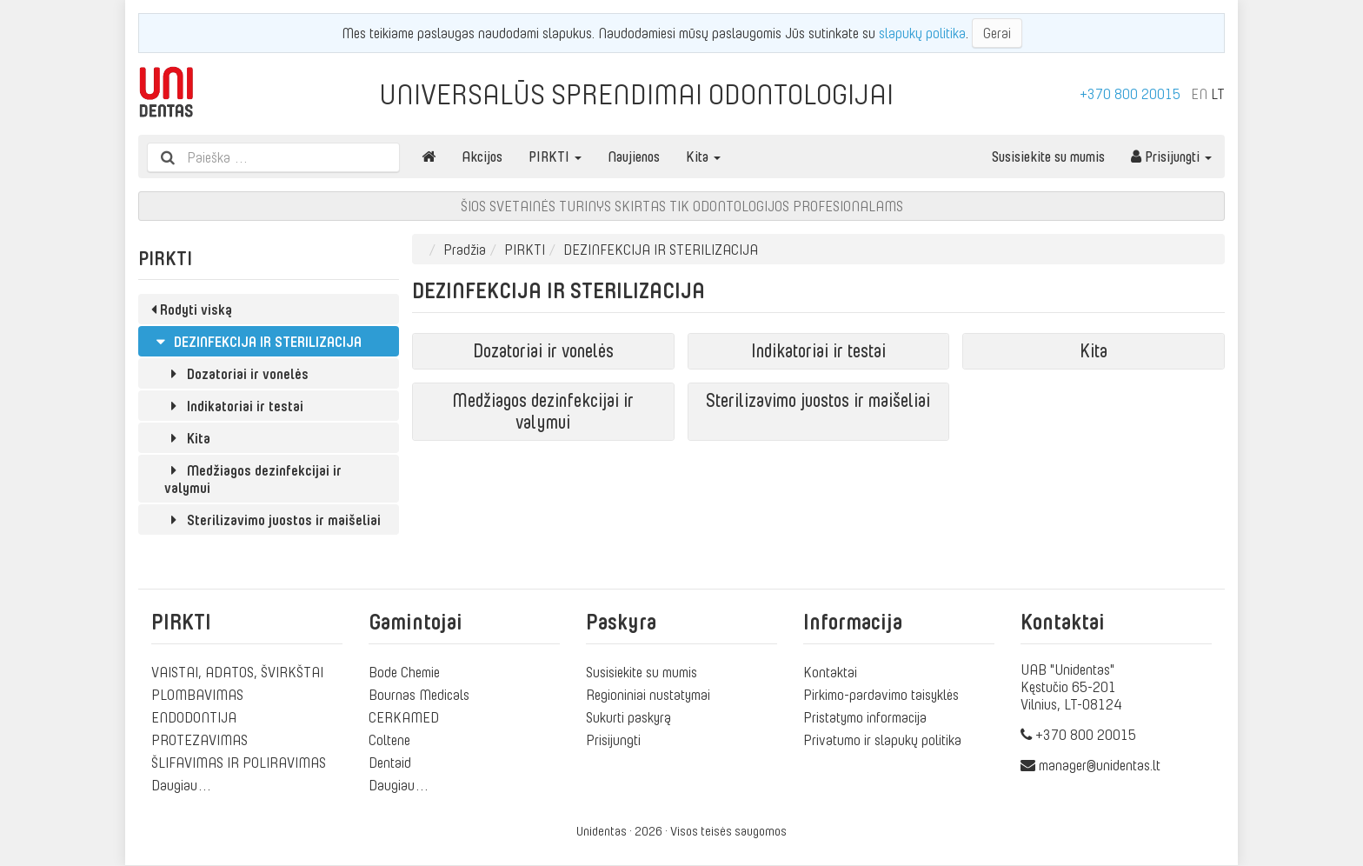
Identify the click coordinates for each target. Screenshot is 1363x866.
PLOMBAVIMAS (197, 694)
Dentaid (390, 762)
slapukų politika (922, 33)
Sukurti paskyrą (628, 717)
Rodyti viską (191, 309)
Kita (703, 156)
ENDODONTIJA (193, 717)
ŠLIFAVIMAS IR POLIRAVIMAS (238, 762)
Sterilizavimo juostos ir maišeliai (272, 520)
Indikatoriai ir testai (233, 406)
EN (1199, 94)
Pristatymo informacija (865, 717)
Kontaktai (830, 672)
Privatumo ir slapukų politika (882, 740)
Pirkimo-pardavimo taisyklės (881, 694)
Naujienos (634, 156)
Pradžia (464, 249)
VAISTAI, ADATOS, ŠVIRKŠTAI (237, 672)
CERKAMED (404, 717)
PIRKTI (555, 156)
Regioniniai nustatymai (648, 694)
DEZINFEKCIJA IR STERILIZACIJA (256, 341)
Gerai (997, 33)
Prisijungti (1171, 156)
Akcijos (482, 156)
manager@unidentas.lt (1099, 765)
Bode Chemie (404, 672)
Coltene (389, 740)
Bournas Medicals (419, 694)
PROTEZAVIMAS (199, 740)
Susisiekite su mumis (1048, 156)
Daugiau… (181, 785)
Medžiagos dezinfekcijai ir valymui (253, 479)
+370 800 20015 (1130, 94)
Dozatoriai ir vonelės (236, 374)
